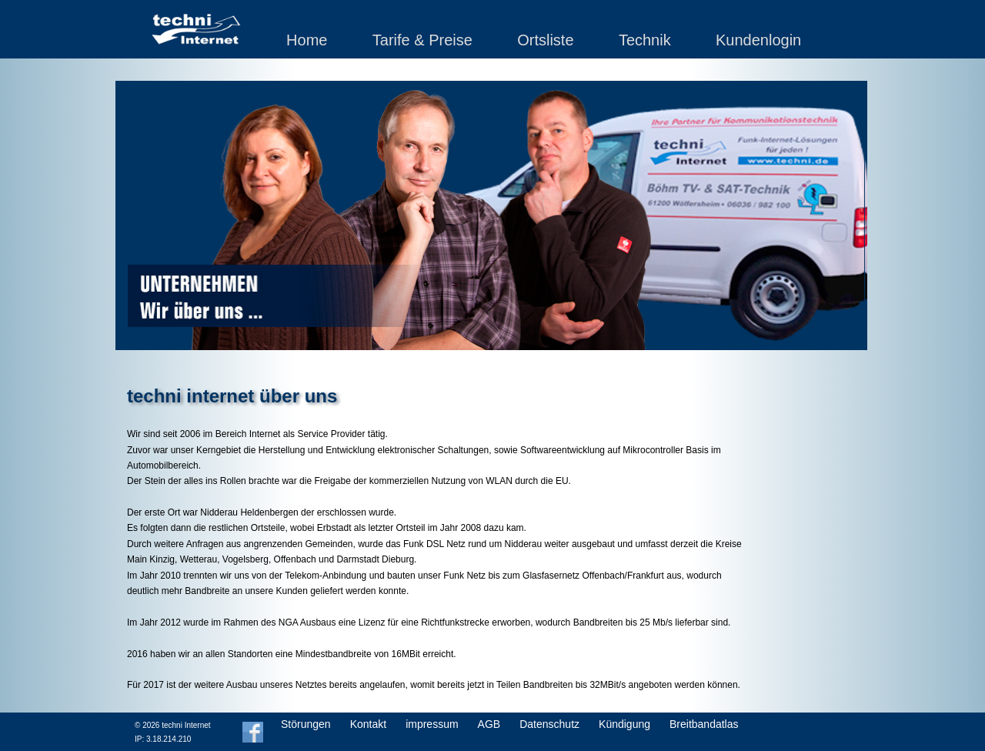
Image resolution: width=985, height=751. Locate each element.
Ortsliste (545, 40)
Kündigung (624, 724)
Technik (645, 40)
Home (306, 40)
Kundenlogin (758, 40)
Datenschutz (549, 724)
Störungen (306, 724)
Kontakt (368, 724)
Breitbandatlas (704, 724)
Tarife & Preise (422, 40)
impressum (432, 724)
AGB (489, 724)
